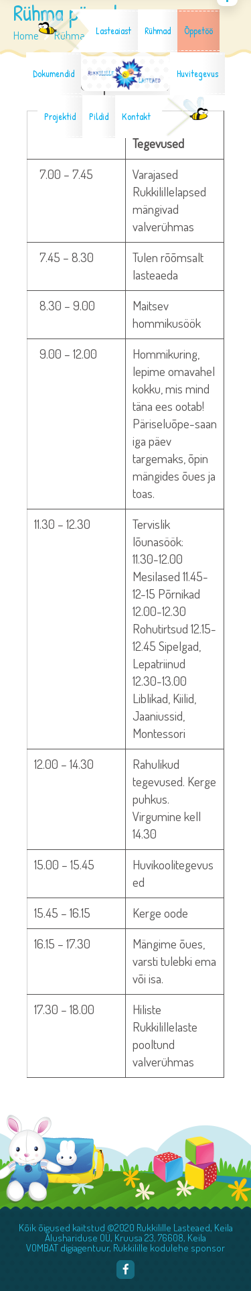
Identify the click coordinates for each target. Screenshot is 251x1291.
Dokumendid (53, 73)
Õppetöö (198, 30)
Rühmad (157, 30)
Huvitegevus (197, 73)
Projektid (59, 116)
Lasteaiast (113, 30)
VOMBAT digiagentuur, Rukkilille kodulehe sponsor (125, 1248)
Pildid (98, 116)
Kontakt (136, 116)
